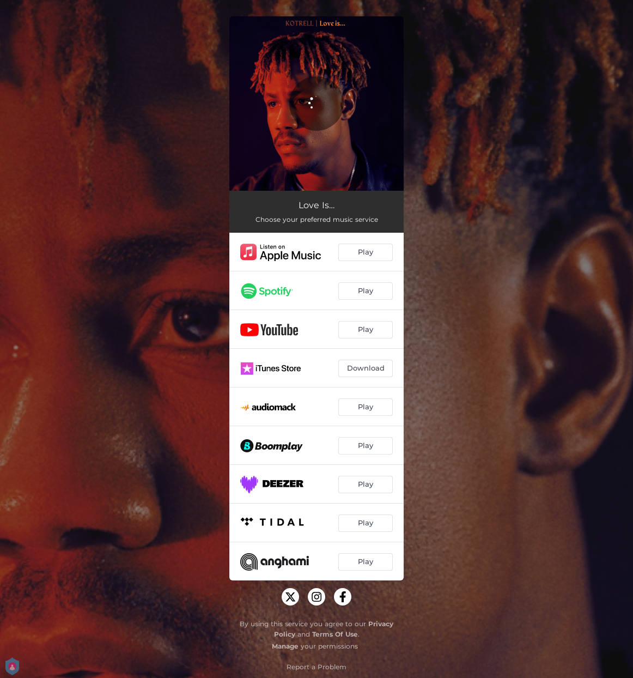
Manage (285, 646)
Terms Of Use (335, 634)
